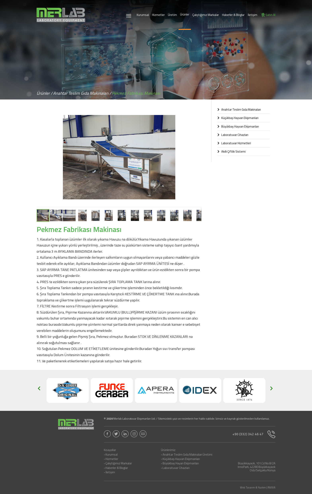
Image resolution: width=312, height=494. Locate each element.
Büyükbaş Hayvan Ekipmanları (238, 126)
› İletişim (109, 473)
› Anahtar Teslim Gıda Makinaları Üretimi (186, 455)
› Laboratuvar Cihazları (175, 468)
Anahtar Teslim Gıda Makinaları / (82, 93)
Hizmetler (158, 15)
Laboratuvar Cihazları (232, 135)
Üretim (172, 15)
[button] (198, 113)
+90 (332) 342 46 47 (253, 434)
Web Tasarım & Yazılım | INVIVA (257, 487)
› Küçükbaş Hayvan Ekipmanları (180, 459)
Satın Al (267, 15)
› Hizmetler (111, 459)
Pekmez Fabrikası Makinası (136, 93)
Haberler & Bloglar (233, 15)
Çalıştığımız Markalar (205, 15)
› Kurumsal (111, 455)
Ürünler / (45, 93)
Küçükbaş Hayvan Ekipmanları (237, 118)
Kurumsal (143, 15)
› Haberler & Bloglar (116, 468)
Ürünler (184, 14)
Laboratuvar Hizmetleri (234, 143)
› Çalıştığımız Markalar (118, 464)
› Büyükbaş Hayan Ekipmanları (180, 464)
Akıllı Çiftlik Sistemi (231, 151)
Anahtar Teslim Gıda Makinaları (239, 109)
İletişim (252, 15)
